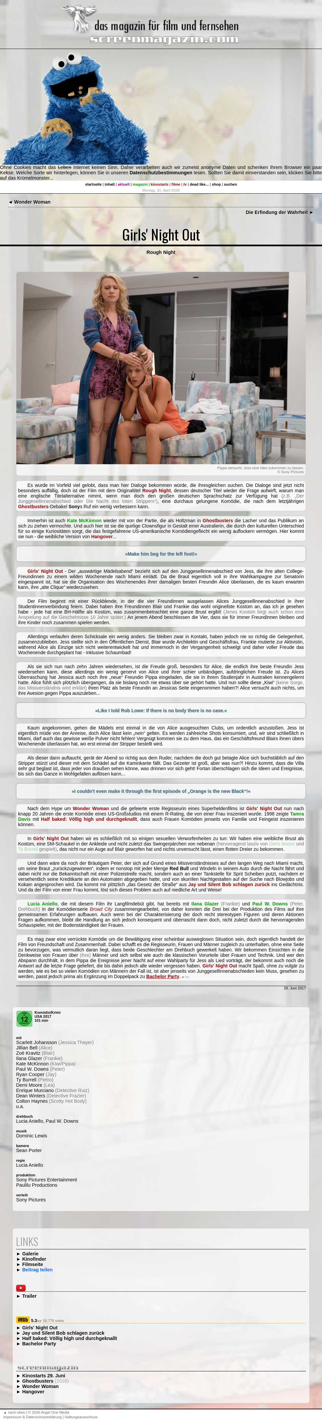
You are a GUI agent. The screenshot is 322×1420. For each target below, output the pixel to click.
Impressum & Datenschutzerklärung (32, 1417)
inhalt (110, 184)
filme (176, 184)
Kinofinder (34, 1259)
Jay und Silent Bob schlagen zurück (63, 1333)
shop (216, 184)
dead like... (199, 184)
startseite (93, 184)
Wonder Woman (40, 1386)
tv (185, 184)
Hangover (33, 1391)
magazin (140, 184)
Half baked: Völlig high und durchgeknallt (69, 1338)
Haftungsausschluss (81, 1417)
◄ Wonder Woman (29, 202)
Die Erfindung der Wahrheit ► (280, 212)
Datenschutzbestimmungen (161, 172)
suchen (230, 184)
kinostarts (159, 184)
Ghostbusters (37, 1381)
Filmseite (32, 1264)
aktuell (124, 184)
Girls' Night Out (39, 1327)
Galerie (30, 1253)
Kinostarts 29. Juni (43, 1375)
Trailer (29, 1296)
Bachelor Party (39, 1343)
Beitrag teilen (37, 1269)
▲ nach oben (14, 1412)
